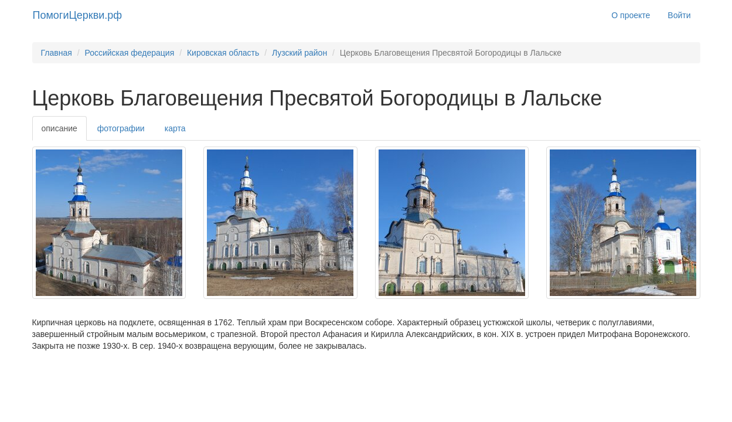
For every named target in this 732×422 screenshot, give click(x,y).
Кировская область (223, 52)
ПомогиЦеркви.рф (77, 15)
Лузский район (299, 52)
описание (59, 128)
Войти (679, 15)
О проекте (630, 15)
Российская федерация (129, 52)
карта (175, 128)
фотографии (121, 128)
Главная (56, 52)
